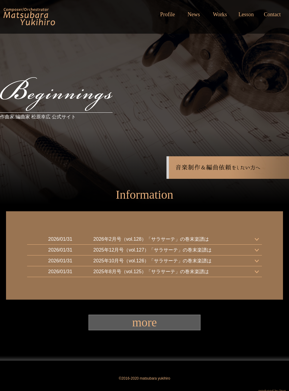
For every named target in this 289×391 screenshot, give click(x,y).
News (194, 14)
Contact (272, 14)
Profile (167, 14)
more (144, 322)
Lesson (246, 14)
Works (220, 14)
